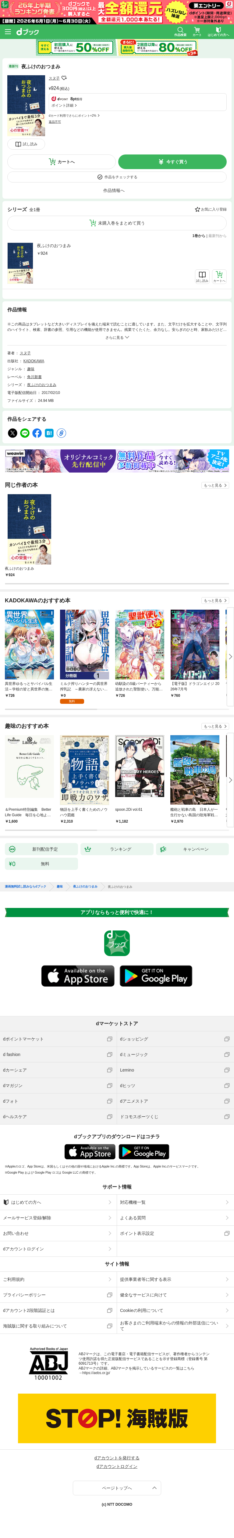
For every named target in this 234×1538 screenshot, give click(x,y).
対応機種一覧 (133, 1202)
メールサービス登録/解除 (27, 1217)
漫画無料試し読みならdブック (25, 886)
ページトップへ (117, 1488)
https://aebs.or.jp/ (96, 1373)
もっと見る (213, 485)
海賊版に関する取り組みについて (35, 1326)
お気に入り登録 (214, 209)
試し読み (30, 144)
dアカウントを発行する (117, 1457)
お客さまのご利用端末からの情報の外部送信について (169, 1325)
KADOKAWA (33, 361)
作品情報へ (114, 190)
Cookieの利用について (141, 1310)
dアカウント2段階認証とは (29, 1310)
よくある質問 (133, 1217)
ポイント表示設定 (137, 1233)
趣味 (30, 369)
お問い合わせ (16, 1233)
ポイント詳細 (62, 105)
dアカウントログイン (23, 1248)
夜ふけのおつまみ (54, 245)
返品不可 (55, 121)
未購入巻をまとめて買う (121, 223)
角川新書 (34, 377)
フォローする (64, 78)
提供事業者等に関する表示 (145, 1279)
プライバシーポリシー (24, 1294)
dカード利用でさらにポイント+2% (72, 115)
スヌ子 (54, 78)
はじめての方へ (22, 1202)
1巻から (199, 236)
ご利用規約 (13, 1279)
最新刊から (217, 236)
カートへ (66, 161)
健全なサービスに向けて (143, 1294)
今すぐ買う (177, 161)
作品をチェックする (121, 177)
